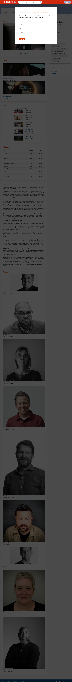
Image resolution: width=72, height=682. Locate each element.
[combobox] (30, 2)
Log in (67, 2)
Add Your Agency (51, 2)
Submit (22, 39)
